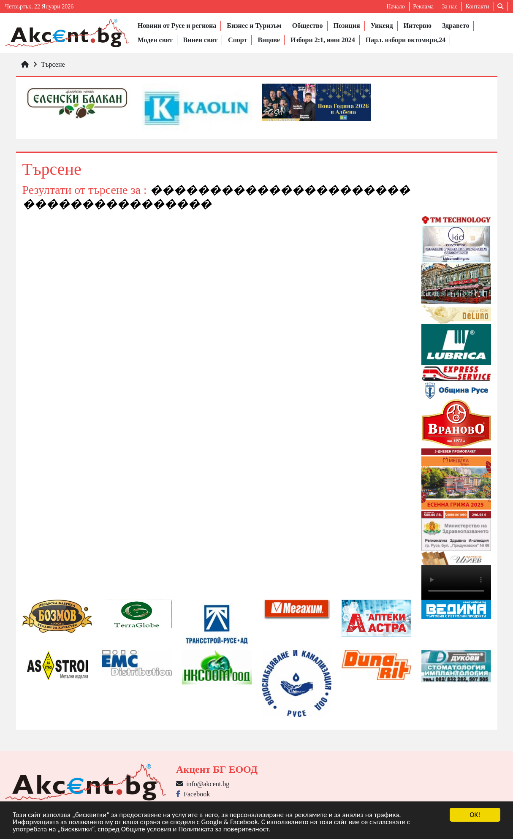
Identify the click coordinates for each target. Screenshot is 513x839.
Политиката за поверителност (223, 829)
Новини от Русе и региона (177, 25)
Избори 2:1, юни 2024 (322, 39)
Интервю (418, 25)
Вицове (269, 39)
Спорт (237, 39)
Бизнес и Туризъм (254, 25)
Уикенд (382, 25)
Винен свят (200, 39)
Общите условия (146, 829)
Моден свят (155, 39)
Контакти (477, 6)
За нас (449, 6)
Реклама (423, 6)
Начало (396, 6)
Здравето (455, 25)
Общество (307, 25)
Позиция (347, 25)
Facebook (193, 794)
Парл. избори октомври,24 (406, 39)
